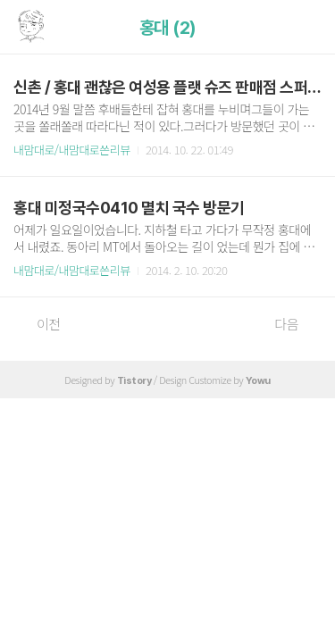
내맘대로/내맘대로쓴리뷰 (71, 149)
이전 (39, 324)
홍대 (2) (168, 27)
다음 (295, 324)
